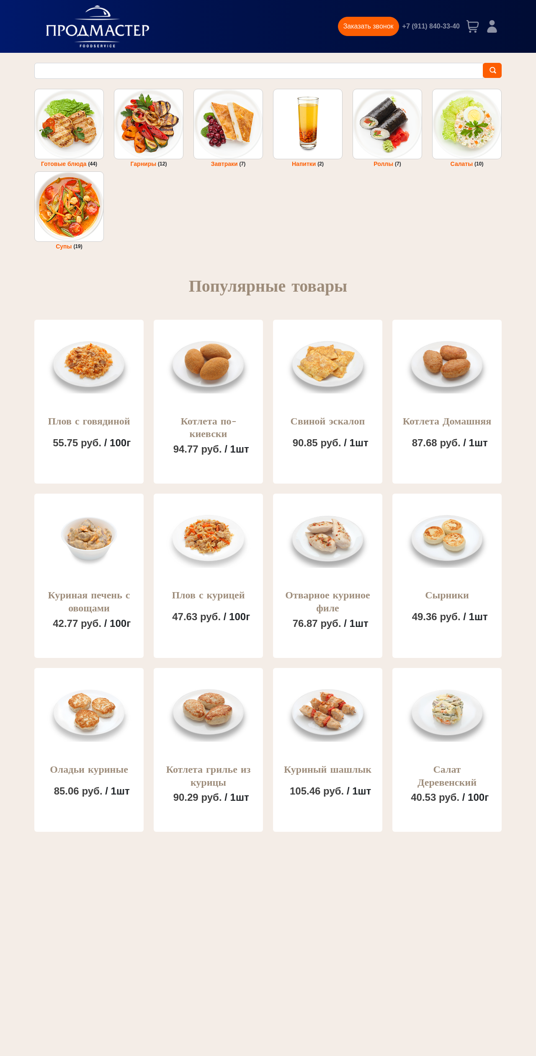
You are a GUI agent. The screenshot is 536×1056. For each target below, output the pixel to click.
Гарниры (144, 163)
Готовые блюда (64, 163)
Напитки (304, 163)
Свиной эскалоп (328, 422)
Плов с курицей (208, 595)
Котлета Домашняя (447, 422)
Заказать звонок (368, 26)
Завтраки (225, 163)
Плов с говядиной (89, 422)
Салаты (462, 163)
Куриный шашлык (327, 770)
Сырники (447, 595)
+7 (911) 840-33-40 (431, 26)
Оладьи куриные (89, 770)
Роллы (384, 163)
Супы (64, 246)
